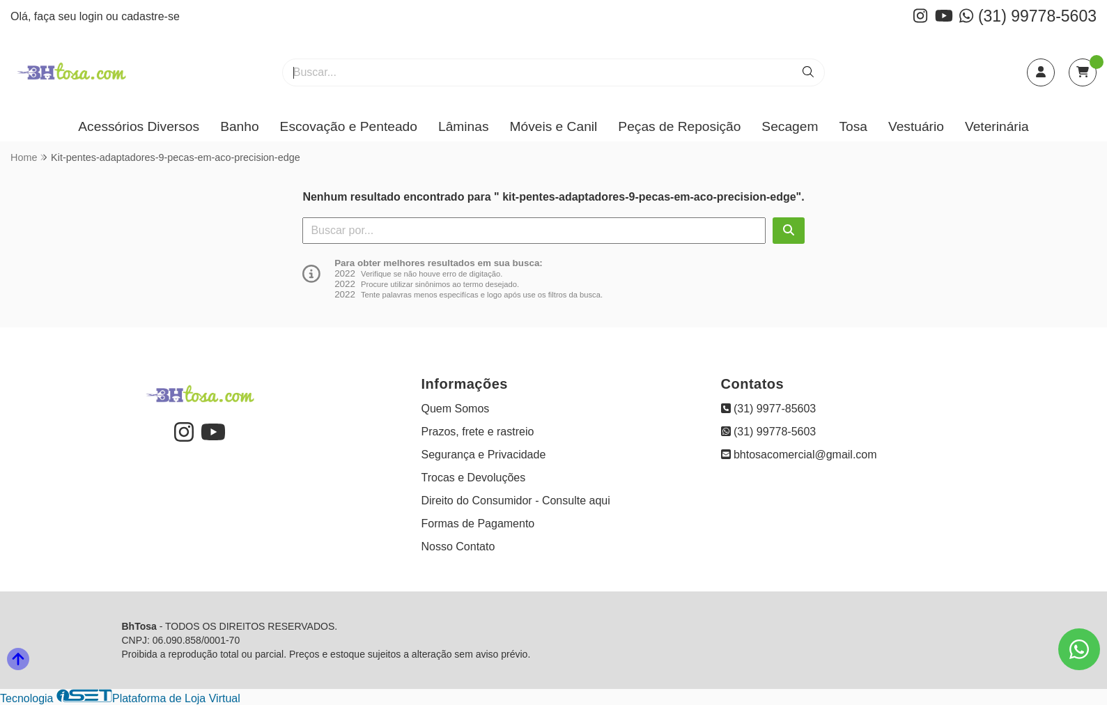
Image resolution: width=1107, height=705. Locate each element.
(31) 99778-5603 (1028, 16)
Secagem (789, 126)
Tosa (853, 126)
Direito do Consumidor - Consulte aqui (515, 500)
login (92, 16)
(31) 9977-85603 (768, 409)
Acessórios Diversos (138, 126)
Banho (239, 126)
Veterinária (997, 126)
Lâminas (463, 126)
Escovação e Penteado (348, 126)
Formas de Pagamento (478, 523)
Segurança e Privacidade (483, 454)
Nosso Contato (458, 546)
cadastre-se (150, 16)
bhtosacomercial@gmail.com (799, 454)
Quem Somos (455, 409)
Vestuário (916, 126)
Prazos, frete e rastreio (477, 431)
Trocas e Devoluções (473, 477)
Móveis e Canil (554, 126)
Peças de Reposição (679, 126)
